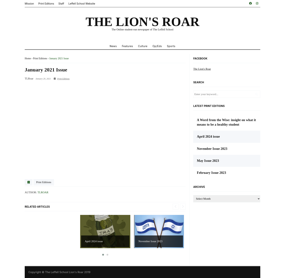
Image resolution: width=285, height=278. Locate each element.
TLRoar (42, 192)
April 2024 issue (94, 241)
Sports (171, 46)
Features (127, 46)
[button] (103, 255)
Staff (61, 3)
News (113, 46)
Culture (142, 46)
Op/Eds (157, 46)
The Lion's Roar (202, 68)
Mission (29, 3)
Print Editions (46, 3)
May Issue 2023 (208, 161)
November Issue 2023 (150, 241)
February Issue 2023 (211, 173)
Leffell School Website (81, 3)
